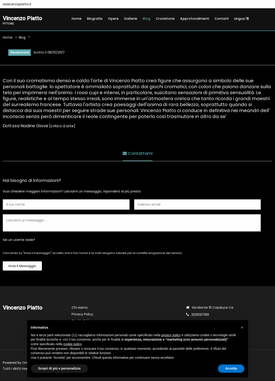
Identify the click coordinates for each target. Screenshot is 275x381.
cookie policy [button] (72, 344)
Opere (113, 18)
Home (76, 18)
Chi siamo (80, 307)
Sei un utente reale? (19, 240)
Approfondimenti (194, 18)
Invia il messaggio (22, 266)
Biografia (94, 18)
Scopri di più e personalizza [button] (59, 368)
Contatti (221, 18)
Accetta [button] (231, 368)
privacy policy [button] (171, 335)
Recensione (20, 52)
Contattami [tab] (138, 153)
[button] (242, 327)
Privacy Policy (82, 314)
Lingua (241, 18)
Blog (146, 18)
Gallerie (130, 18)
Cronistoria (165, 18)
